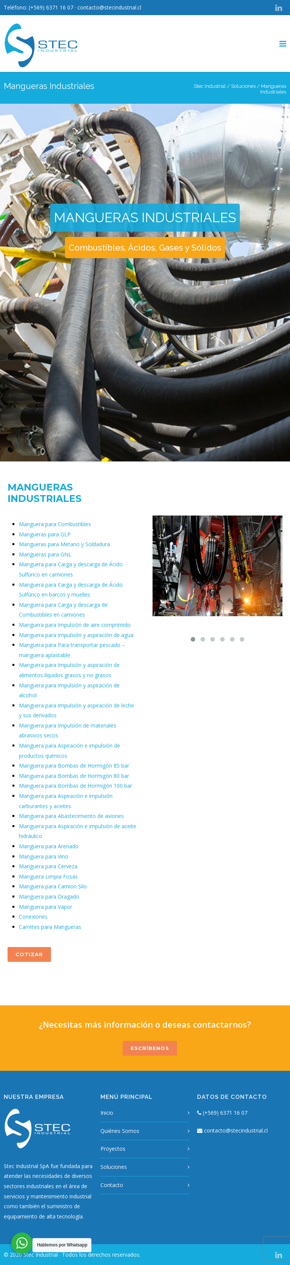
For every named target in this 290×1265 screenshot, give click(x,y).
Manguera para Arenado (49, 846)
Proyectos (112, 1148)
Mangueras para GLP (45, 534)
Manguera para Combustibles (55, 524)
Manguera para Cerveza (48, 866)
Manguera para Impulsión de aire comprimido (75, 624)
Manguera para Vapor (45, 906)
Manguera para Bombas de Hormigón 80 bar (74, 775)
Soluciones (243, 86)
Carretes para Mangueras (50, 926)
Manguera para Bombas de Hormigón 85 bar (74, 765)
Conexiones (33, 916)
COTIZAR (29, 954)
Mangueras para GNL (45, 554)
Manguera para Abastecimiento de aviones (71, 815)
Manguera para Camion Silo (53, 886)
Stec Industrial (210, 86)
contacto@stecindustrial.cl (109, 7)
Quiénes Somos (119, 1130)
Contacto (111, 1185)
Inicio (106, 1112)
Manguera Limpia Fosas (48, 876)
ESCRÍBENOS (150, 1048)
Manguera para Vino (43, 856)
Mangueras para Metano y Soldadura (64, 544)
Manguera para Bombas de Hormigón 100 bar (75, 785)
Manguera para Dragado (49, 896)
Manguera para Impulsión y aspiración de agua (76, 635)
